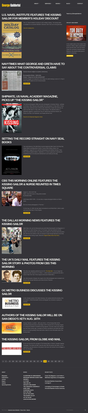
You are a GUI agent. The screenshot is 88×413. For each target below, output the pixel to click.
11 (16, 361)
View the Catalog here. (28, 28)
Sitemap (28, 410)
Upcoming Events (6, 384)
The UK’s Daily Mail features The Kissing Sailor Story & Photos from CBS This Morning (31, 263)
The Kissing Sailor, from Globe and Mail (31, 339)
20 (48, 361)
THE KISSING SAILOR (29, 395)
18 (41, 361)
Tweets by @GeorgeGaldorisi (73, 13)
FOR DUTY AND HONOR (29, 384)
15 (31, 361)
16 (34, 361)
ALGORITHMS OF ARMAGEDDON (32, 375)
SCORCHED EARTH (28, 390)
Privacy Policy (23, 410)
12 (20, 361)
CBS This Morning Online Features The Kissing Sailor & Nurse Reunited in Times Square (31, 184)
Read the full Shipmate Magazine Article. (33, 117)
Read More (70, 55)
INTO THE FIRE (27, 392)
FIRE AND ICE (27, 383)
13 (23, 361)
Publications (5, 377)
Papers (3, 381)
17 (38, 361)
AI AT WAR (26, 381)
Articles (4, 379)
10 (13, 361)
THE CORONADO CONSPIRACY (31, 386)
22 (55, 361)
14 (27, 361)
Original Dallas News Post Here (51, 235)
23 (59, 361)
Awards (4, 383)
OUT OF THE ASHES (28, 393)
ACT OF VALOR (27, 397)
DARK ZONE (26, 388)
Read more (26, 83)
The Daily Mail (49, 271)
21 (52, 361)
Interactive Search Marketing (13, 410)
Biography (4, 375)
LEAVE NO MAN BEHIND (29, 399)
